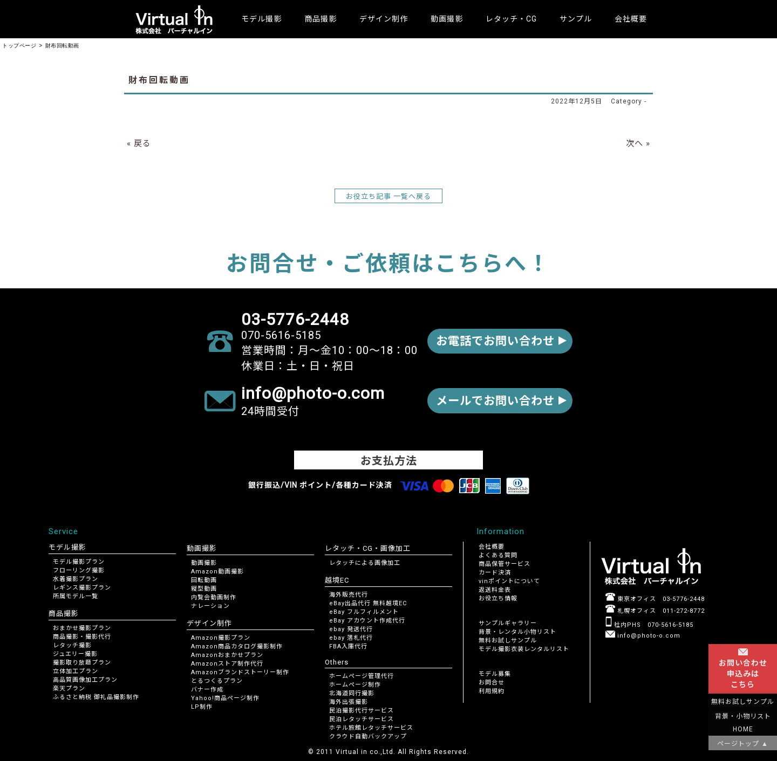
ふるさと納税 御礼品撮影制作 (96, 697)
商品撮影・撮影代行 (82, 636)
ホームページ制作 (355, 684)
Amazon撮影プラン (220, 637)
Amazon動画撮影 (217, 571)
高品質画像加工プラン (85, 679)
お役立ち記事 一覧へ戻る (388, 196)
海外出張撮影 (348, 701)
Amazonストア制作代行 (227, 663)
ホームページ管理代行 (361, 676)
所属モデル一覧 (75, 596)
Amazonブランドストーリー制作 (240, 672)
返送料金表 (495, 589)
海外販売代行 (348, 594)
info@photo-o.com (642, 635)
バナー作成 (207, 689)
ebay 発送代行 (351, 629)
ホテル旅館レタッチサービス (371, 727)
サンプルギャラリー (508, 623)
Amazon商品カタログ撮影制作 (237, 646)
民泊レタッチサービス (361, 719)
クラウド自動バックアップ (368, 736)
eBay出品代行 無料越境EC (368, 603)
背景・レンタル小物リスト (517, 631)
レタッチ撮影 (72, 645)
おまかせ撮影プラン (82, 628)
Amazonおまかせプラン (227, 655)
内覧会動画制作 (213, 597)
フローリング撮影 (79, 570)
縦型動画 (204, 588)
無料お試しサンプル (508, 640)
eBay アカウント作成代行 (367, 620)
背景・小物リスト (743, 716)
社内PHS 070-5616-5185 (649, 624)
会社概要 (631, 19)
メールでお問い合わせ (492, 400)
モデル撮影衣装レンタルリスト (524, 649)
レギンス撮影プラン (82, 587)
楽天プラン (69, 688)
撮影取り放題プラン (82, 662)
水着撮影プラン (75, 579)
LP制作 (202, 706)
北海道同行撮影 (351, 693)
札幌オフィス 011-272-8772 (655, 610)
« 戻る (139, 143)
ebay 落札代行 (351, 637)
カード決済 (495, 572)
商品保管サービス (504, 564)
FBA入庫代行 (348, 646)
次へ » (638, 143)
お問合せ (492, 682)
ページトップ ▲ (742, 744)
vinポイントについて (509, 581)
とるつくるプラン (217, 680)
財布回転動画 (159, 80)
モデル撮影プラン (79, 561)
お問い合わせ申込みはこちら (743, 668)
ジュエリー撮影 (75, 654)
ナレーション (210, 606)
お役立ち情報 (498, 598)
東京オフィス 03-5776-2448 (655, 599)
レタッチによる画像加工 (364, 562)
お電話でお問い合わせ (492, 340)
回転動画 (204, 580)
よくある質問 (498, 555)
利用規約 (492, 691)
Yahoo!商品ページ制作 (225, 698)
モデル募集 (495, 673)
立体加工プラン (75, 671)
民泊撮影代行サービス (361, 710)
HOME (743, 729)
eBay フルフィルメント (364, 611)
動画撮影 (204, 562)
